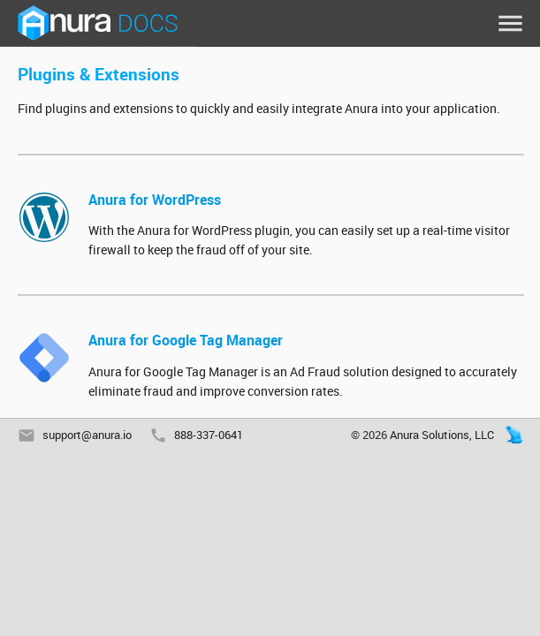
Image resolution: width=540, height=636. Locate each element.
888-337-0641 (208, 435)
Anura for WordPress (154, 199)
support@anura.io (87, 435)
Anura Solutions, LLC (442, 435)
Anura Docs (97, 23)
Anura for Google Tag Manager (185, 340)
